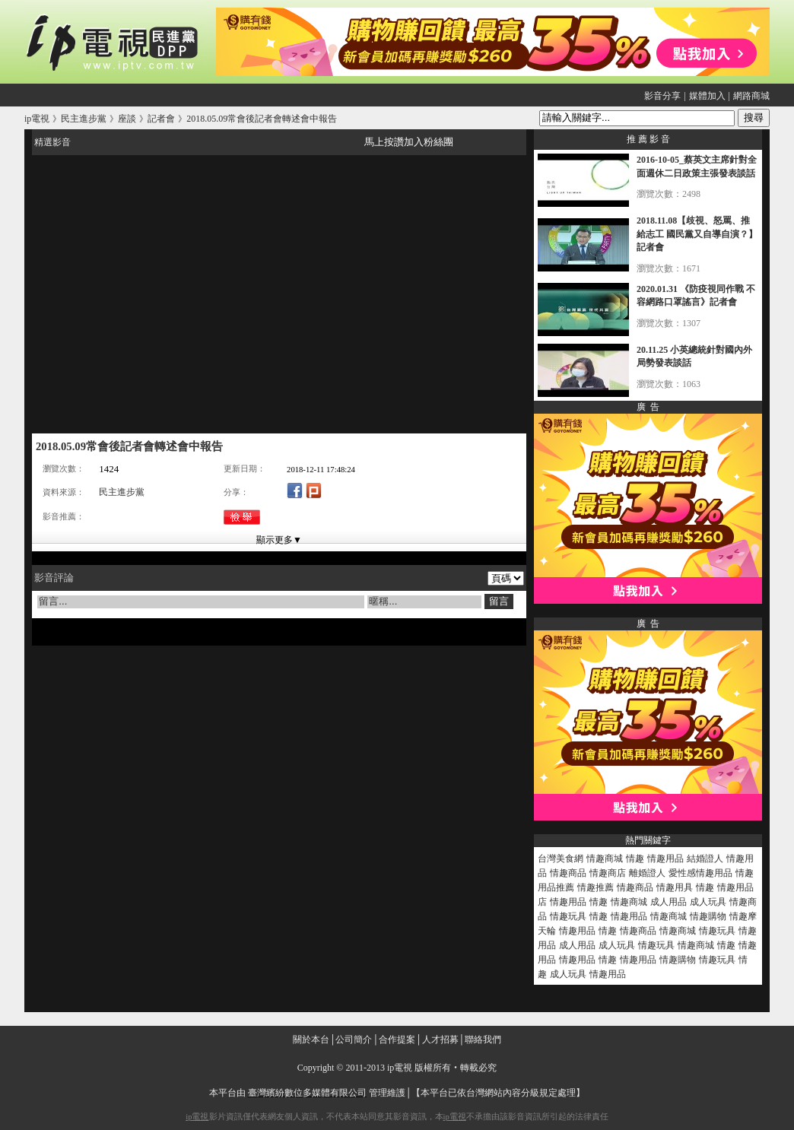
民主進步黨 (122, 492)
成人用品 (668, 902)
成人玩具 (708, 902)
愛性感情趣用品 (700, 873)
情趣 (635, 858)
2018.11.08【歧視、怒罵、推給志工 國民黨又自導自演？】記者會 (697, 233)
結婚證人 (705, 858)
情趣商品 (568, 873)
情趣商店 (607, 873)
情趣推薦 (595, 887)
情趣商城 (604, 858)
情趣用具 (674, 887)
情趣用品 (665, 858)
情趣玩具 (568, 916)
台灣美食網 (560, 858)
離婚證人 (647, 873)
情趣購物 (708, 916)
